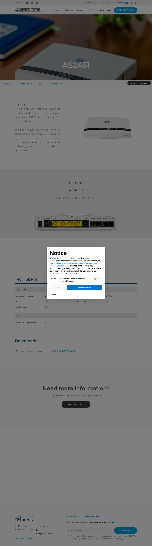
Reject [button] (58, 287)
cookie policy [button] (88, 266)
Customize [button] (53, 295)
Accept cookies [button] (84, 287)
